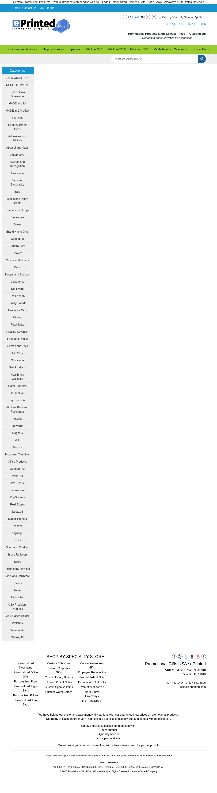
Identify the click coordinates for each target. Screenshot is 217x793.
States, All (17, 637)
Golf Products (17, 367)
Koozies (17, 418)
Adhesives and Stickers (17, 138)
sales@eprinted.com (193, 686)
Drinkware (17, 288)
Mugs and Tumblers (17, 454)
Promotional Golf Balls (92, 682)
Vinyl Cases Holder (17, 615)
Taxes (17, 561)
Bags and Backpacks (17, 182)
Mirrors (17, 447)
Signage (17, 533)
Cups (17, 267)
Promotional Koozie (92, 687)
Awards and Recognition (17, 164)
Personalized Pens (25, 681)
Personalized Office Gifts (26, 674)
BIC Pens (17, 117)
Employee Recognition (92, 672)
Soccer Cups (201, 49)
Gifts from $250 (139, 49)
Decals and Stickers (17, 274)
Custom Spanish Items (59, 687)
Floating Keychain (17, 331)
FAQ (41, 7)
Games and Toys (17, 346)
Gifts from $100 (115, 49)
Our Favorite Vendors (23, 49)
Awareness (17, 173)
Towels (17, 583)
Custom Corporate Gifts (58, 670)
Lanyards (17, 425)
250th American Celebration (171, 49)
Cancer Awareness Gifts (92, 665)
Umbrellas (17, 597)
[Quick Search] (155, 59)
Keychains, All (17, 400)
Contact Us (29, 7)
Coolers (17, 253)
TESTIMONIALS (92, 701)
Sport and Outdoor (17, 547)
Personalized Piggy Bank (26, 688)
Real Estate (17, 504)
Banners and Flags (17, 210)
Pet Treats (17, 483)
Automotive (17, 154)
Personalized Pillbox (25, 695)
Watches (17, 623)
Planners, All (17, 490)
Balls (17, 191)
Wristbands (17, 630)
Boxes (17, 224)
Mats (17, 440)
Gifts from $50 (93, 49)
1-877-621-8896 (196, 23)
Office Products (17, 461)
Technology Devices (17, 568)
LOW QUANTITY (17, 77)
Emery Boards (17, 303)
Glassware (17, 360)
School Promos (17, 518)
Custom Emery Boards (59, 677)
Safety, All (17, 511)
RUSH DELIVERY (17, 85)
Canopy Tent (17, 245)
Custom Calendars (58, 663)
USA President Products (17, 606)
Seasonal (17, 525)
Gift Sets (17, 353)
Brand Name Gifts (17, 231)
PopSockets (17, 497)
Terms (50, 7)
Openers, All (17, 468)
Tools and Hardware (17, 576)
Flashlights (17, 324)
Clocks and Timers (17, 260)
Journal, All (17, 393)
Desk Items (17, 281)
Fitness (17, 317)
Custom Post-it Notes (59, 682)
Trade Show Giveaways (17, 94)
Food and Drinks (17, 338)
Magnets (17, 433)
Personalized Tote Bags (26, 702)
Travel (17, 590)
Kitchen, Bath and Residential (17, 409)
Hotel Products (17, 385)
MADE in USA (17, 103)
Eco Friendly (17, 295)
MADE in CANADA (17, 110)
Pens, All (17, 475)
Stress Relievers (17, 554)
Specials (74, 49)
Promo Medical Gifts (91, 677)
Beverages (17, 217)
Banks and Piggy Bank (17, 201)
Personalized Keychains (26, 665)
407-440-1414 (175, 23)
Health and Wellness (17, 376)
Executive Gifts (17, 310)
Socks (17, 540)
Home (16, 7)
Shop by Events (53, 49)
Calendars (17, 238)
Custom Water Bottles (58, 691)
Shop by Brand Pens (17, 127)
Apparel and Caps (17, 147)
